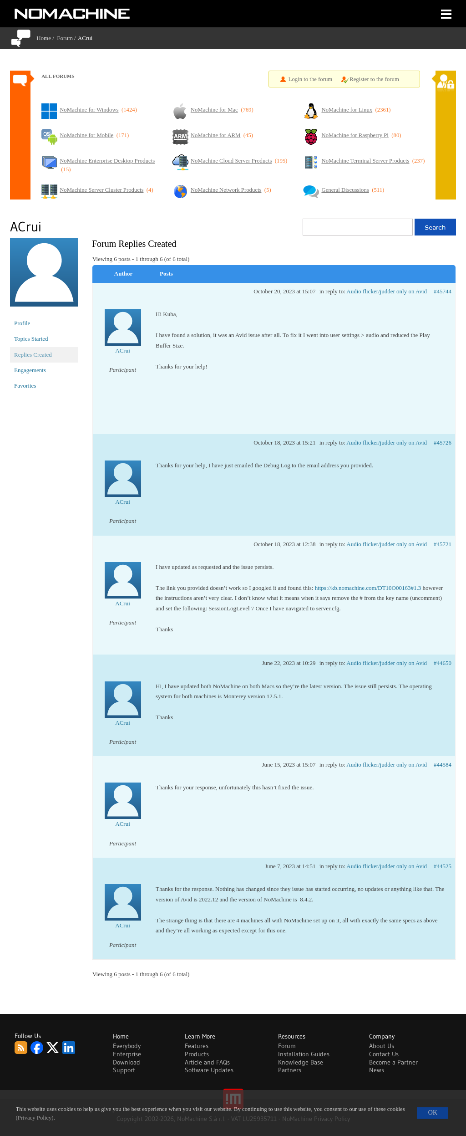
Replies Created (33, 354)
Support (124, 1070)
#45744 (442, 291)
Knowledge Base (300, 1062)
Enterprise (127, 1054)
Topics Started (31, 338)
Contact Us (384, 1054)
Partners (289, 1070)
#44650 (442, 663)
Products (197, 1054)
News (376, 1070)
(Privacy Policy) (35, 1118)
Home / (46, 38)
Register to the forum (374, 79)
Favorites (25, 385)
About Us (381, 1046)
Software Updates (209, 1070)
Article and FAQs (207, 1062)
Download (126, 1062)
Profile (22, 323)
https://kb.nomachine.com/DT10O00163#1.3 (368, 587)
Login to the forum (311, 79)
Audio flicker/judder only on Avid (386, 291)
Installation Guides (303, 1054)
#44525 (442, 866)
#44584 (442, 764)
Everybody (127, 1046)
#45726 (442, 442)
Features (196, 1046)
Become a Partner (393, 1062)
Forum (65, 38)
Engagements (30, 370)
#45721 (442, 544)
